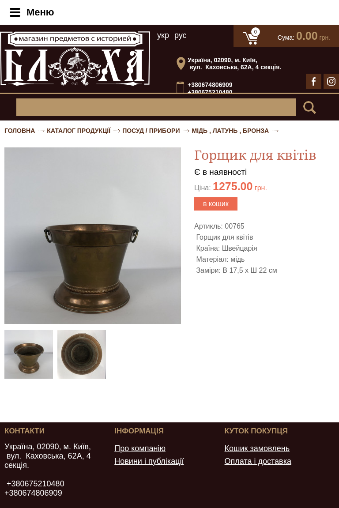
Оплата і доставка (258, 461)
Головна (19, 130)
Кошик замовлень (257, 448)
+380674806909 (210, 84)
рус (180, 35)
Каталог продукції (78, 130)
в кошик (216, 203)
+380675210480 (210, 92)
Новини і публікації (149, 461)
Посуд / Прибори (151, 130)
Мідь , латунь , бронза (230, 130)
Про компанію (140, 448)
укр (163, 35)
